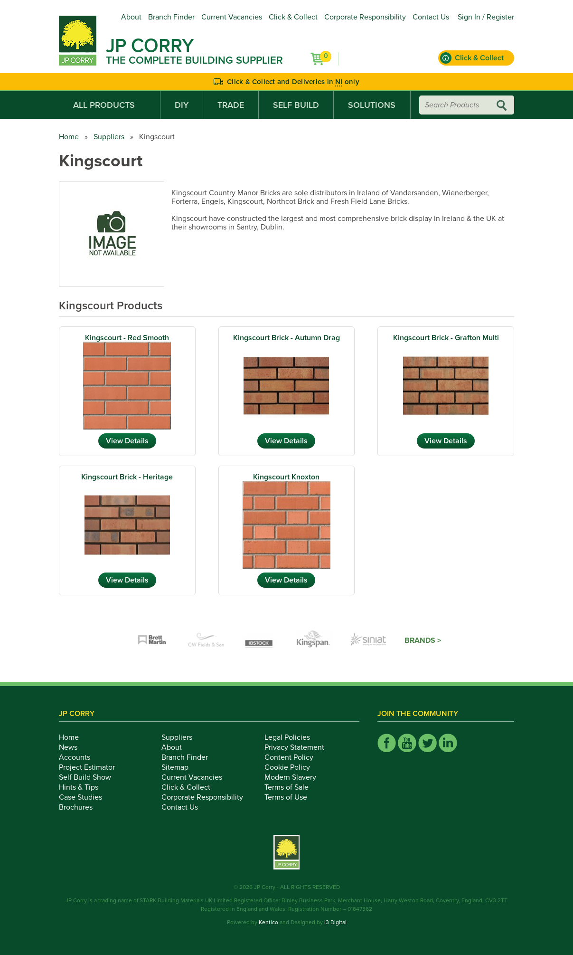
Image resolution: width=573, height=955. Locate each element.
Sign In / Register (486, 17)
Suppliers (109, 137)
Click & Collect (293, 17)
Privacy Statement (299, 747)
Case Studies (85, 797)
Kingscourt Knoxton (286, 477)
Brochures (81, 807)
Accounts (79, 757)
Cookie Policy (292, 767)
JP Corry (150, 45)
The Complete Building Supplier (194, 60)
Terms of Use (291, 797)
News (73, 747)
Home (69, 137)
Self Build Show (90, 777)
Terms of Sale (292, 787)
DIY (181, 105)
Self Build (296, 105)
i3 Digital (335, 922)
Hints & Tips (83, 787)
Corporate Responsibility (365, 17)
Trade (230, 105)
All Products (109, 105)
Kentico (268, 922)
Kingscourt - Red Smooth (127, 338)
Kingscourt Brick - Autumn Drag (286, 338)
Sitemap (180, 767)
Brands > (422, 640)
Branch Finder (171, 17)
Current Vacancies (231, 17)
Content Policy (294, 757)
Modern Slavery (295, 777)
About (131, 17)
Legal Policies (292, 737)
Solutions (371, 105)
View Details (127, 441)
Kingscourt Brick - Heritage (127, 477)
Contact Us (431, 17)
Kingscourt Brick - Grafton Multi (446, 338)
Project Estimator (92, 767)
